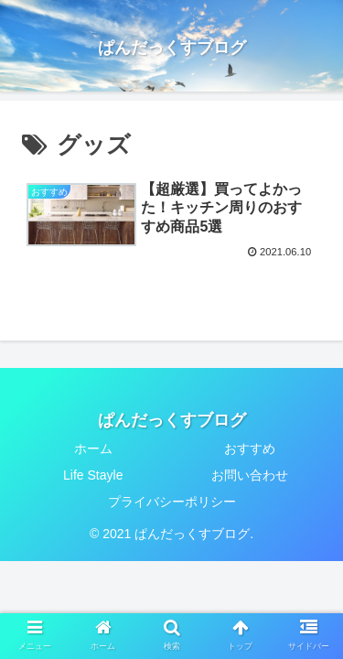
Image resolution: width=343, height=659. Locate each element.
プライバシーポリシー (172, 501)
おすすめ (249, 448)
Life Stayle (93, 475)
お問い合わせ (249, 475)
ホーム (93, 448)
